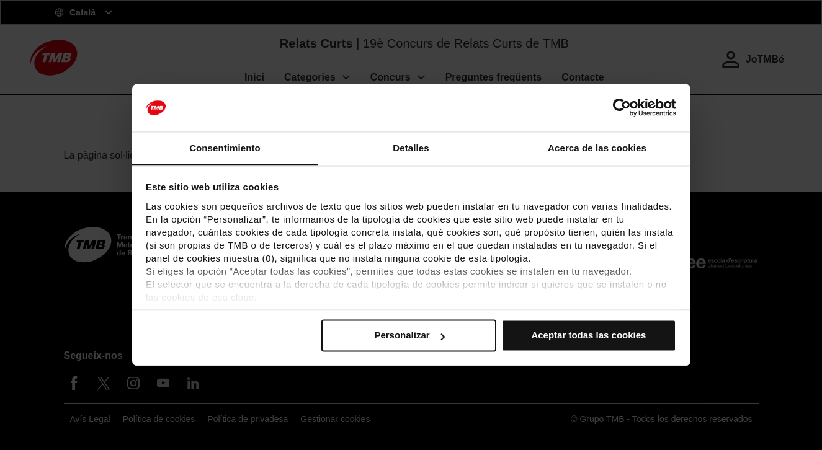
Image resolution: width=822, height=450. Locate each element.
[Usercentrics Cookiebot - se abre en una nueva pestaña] (622, 108)
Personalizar (409, 335)
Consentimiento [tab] (225, 148)
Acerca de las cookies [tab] (597, 148)
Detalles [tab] (411, 148)
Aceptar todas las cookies (588, 335)
